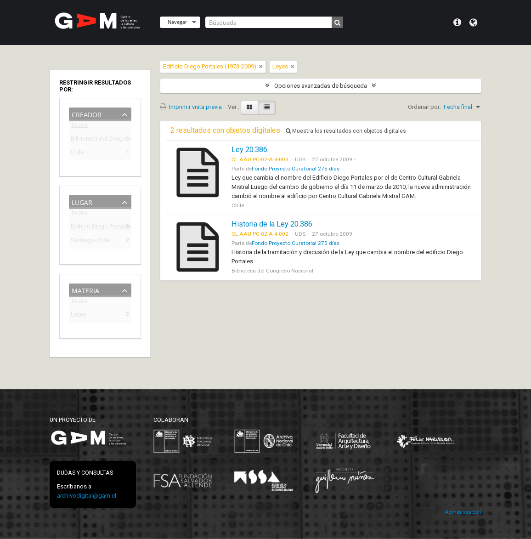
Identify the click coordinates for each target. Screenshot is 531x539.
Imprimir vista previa (191, 106)
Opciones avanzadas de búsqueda (320, 85)
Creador (87, 114)
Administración (463, 512)
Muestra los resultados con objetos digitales (346, 131)
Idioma (473, 22)
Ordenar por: (424, 106)
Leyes (78, 315)
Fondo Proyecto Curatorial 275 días (295, 168)
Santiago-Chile (90, 241)
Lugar (82, 201)
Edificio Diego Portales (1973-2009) (94, 228)
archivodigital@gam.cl (86, 495)
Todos (79, 126)
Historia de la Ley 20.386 (272, 224)
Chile (77, 153)
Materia (85, 290)
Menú (457, 22)
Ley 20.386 (249, 149)
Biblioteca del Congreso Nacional (94, 140)
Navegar (177, 21)
